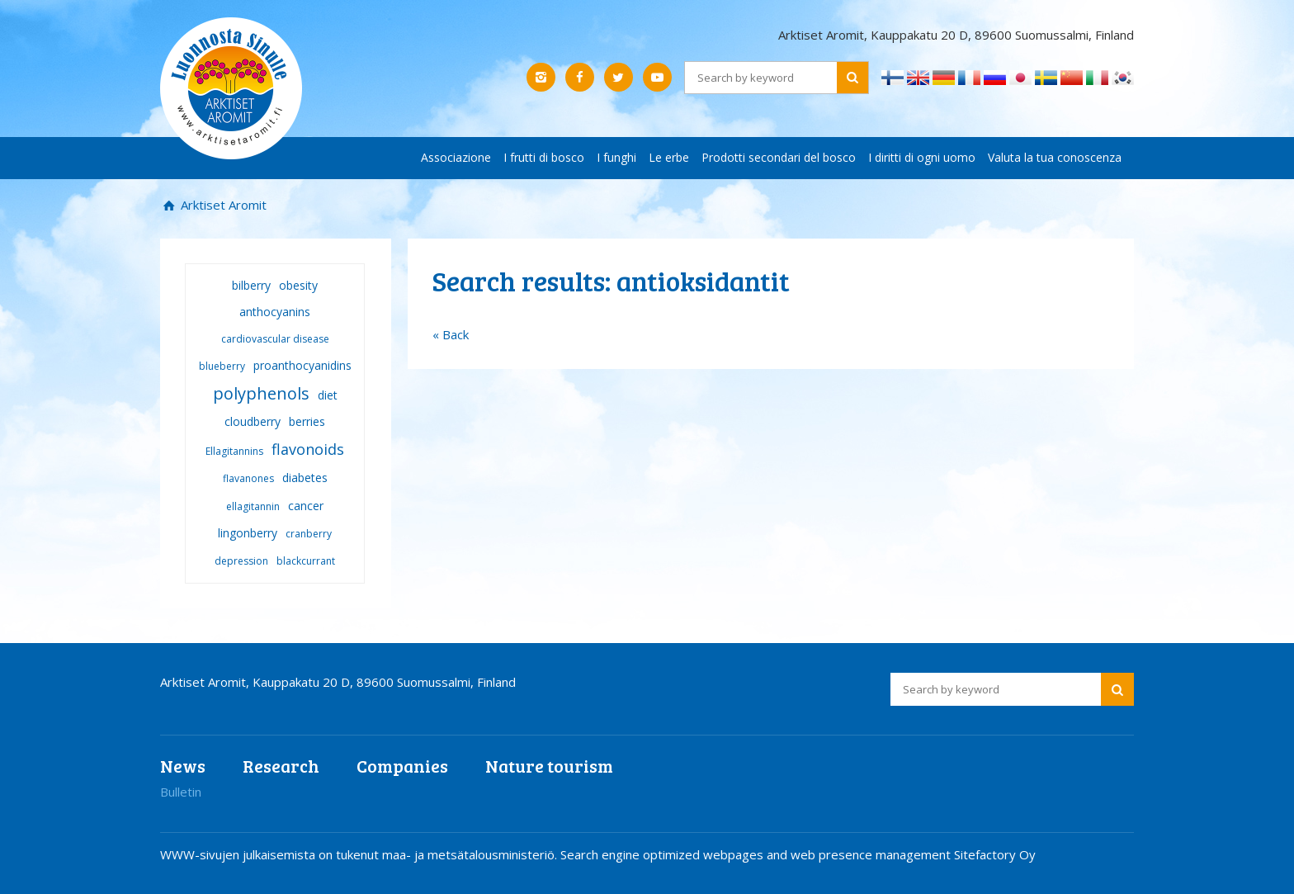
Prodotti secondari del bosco (778, 157)
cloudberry (252, 421)
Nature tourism (549, 766)
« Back (450, 334)
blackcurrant (305, 561)
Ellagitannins (234, 451)
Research (281, 766)
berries (307, 421)
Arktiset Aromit (222, 204)
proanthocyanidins (302, 365)
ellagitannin (253, 506)
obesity (298, 285)
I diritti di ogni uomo (921, 157)
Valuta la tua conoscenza (1055, 157)
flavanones (248, 478)
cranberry (309, 534)
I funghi (616, 157)
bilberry (251, 285)
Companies (402, 766)
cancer (306, 505)
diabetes (305, 477)
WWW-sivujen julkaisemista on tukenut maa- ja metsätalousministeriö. (360, 854)
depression (241, 561)
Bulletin (180, 791)
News (182, 766)
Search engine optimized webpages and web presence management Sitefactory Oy (798, 854)
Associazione (456, 157)
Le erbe (669, 157)
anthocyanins (274, 311)
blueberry (222, 366)
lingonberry (247, 533)
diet (328, 395)
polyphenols (261, 393)
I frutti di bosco (543, 157)
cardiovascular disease (275, 339)
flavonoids (308, 449)
